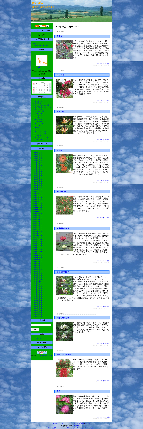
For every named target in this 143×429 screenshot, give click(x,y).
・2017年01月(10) (36, 159)
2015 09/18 (60, 187)
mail (38, 67)
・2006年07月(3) (36, 304)
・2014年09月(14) (36, 213)
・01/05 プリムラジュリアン (40, 133)
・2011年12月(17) (36, 280)
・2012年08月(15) (36, 264)
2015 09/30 (60, 31)
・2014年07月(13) (36, 217)
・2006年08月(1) (36, 302)
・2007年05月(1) (36, 296)
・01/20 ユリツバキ (37, 123)
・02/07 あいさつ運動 (38, 111)
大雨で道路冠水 (63, 318)
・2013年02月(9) (36, 251)
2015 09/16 (60, 224)
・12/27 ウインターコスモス (40, 139)
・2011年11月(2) (36, 282)
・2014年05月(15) (36, 221)
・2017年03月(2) (36, 155)
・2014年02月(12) (36, 227)
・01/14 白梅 (35, 127)
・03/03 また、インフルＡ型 (40, 105)
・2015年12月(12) (36, 185)
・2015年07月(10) (36, 195)
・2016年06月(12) (36, 173)
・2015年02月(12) (36, 203)
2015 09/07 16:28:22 (101, 380)
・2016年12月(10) (36, 161)
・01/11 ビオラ (36, 129)
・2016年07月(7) (36, 171)
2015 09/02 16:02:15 (101, 417)
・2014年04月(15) (36, 223)
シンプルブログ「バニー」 (73, 428)
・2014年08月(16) (36, 215)
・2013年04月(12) (36, 247)
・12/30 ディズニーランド (39, 137)
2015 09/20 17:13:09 (101, 180)
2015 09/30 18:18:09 (101, 64)
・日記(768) (35, 43)
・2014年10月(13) (36, 211)
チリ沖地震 (61, 192)
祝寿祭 (59, 150)
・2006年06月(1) (36, 306)
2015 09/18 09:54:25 (101, 217)
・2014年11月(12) (36, 209)
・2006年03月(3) (36, 312)
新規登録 (80, 423)
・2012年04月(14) (36, 272)
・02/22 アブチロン (37, 109)
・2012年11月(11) (36, 258)
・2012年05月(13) (36, 270)
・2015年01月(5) (36, 205)
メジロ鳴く (61, 75)
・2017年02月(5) (36, 157)
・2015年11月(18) (36, 187)
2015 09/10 (60, 267)
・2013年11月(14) (36, 233)
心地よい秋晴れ (63, 272)
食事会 (59, 36)
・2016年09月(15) (36, 167)
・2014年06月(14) (36, 219)
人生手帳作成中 (63, 228)
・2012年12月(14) (36, 256)
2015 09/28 (60, 70)
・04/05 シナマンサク (38, 101)
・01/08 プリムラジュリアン (40, 131)
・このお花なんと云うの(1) (40, 45)
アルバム (43, 67)
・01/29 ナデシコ (36, 117)
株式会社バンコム (55, 428)
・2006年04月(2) (36, 310)
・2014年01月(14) (36, 229)
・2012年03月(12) (36, 274)
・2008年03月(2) (36, 292)
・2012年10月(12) (36, 260)
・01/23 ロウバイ (36, 121)
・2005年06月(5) (36, 314)
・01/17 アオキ (36, 125)
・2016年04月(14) (36, 177)
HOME (55, 423)
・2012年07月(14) (36, 266)
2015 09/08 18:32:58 (101, 343)
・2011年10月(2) (36, 284)
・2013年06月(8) (36, 243)
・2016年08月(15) (36, 169)
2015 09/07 (60, 350)
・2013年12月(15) (36, 231)
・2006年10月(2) (36, 300)
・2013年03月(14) (36, 249)
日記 (108, 64)
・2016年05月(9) (36, 175)
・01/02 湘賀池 (36, 135)
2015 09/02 (60, 387)
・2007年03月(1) (36, 298)
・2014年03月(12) (36, 225)
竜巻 (58, 391)
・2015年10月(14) (36, 189)
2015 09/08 (60, 313)
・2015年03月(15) (36, 201)
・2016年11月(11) (36, 163)
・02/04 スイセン (36, 113)
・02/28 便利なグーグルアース (41, 107)
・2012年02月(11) (36, 276)
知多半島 (60, 112)
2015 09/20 (60, 146)
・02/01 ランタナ (36, 115)
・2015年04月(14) (36, 199)
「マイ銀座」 (89, 428)
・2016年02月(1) (36, 181)
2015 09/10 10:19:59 (101, 306)
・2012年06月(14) (36, 268)
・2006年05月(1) (36, 308)
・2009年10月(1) (36, 286)
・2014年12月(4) (36, 207)
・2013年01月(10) (36, 253)
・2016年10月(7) (36, 165)
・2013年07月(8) (36, 241)
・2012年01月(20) (36, 278)
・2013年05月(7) (36, 245)
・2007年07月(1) (36, 294)
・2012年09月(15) (36, 262)
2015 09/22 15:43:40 (101, 139)
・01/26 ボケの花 (36, 119)
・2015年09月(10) (36, 191)
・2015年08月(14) (36, 193)
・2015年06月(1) (36, 197)
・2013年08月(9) (36, 239)
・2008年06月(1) (36, 290)
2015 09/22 (60, 107)
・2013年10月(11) (36, 235)
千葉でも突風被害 (64, 355)
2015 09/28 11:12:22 (101, 100)
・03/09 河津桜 (36, 103)
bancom (76, 426)
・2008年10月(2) (36, 288)
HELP (87, 423)
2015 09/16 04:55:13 (101, 261)
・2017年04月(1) (36, 153)
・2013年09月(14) (36, 237)
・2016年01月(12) (36, 183)
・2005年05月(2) (36, 316)
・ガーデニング (36, 338)
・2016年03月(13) (36, 179)
